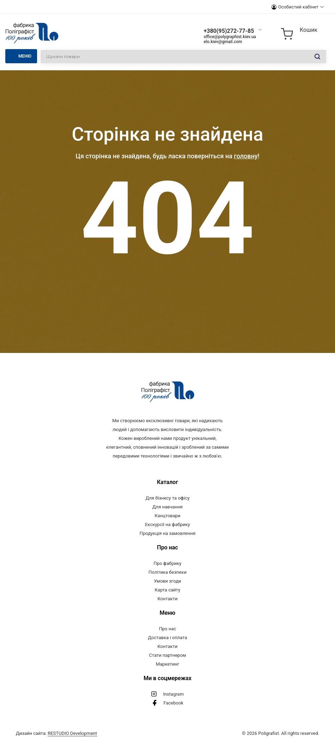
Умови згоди (167, 581)
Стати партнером (167, 655)
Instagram (173, 694)
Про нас (167, 628)
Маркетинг (167, 664)
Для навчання (167, 506)
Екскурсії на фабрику (167, 524)
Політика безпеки (168, 572)
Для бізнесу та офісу (167, 498)
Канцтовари (167, 515)
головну (246, 156)
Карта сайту (167, 589)
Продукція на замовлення (167, 533)
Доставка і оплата (167, 637)
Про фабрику (167, 563)
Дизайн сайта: (56, 733)
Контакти (167, 598)
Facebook (173, 703)
